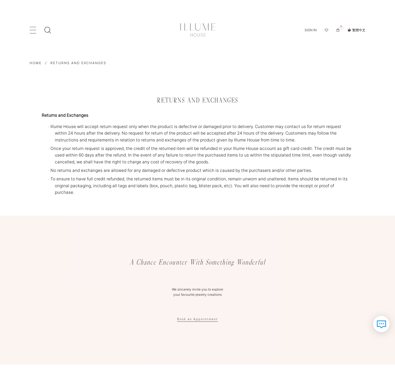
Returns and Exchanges (78, 63)
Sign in (311, 30)
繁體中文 (356, 30)
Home (36, 63)
